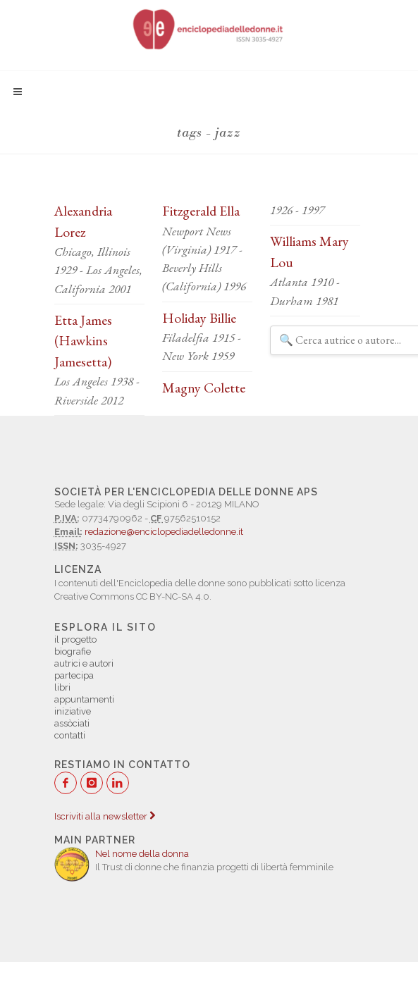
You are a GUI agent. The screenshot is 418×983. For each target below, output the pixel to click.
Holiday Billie (199, 318)
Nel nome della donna (142, 853)
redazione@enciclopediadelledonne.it (164, 531)
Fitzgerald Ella (201, 211)
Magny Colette (203, 387)
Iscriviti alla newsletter (104, 816)
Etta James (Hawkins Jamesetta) (83, 341)
